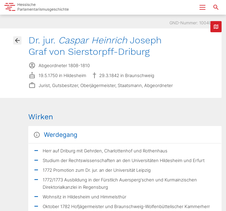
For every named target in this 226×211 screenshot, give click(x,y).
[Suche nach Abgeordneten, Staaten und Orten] (216, 7)
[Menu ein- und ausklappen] (202, 7)
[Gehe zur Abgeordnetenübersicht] (17, 40)
